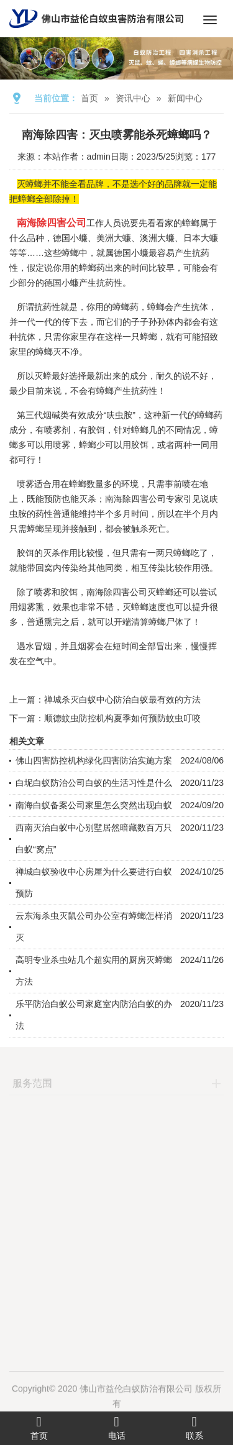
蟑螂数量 (86, 484)
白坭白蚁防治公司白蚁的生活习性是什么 (94, 783)
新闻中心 (185, 98)
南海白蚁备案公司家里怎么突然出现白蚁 (94, 805)
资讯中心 (133, 98)
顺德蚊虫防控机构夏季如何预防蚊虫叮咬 (122, 718)
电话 (116, 1428)
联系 (194, 1428)
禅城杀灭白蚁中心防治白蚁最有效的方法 (122, 699)
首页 (89, 98)
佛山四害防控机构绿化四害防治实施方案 (94, 760)
